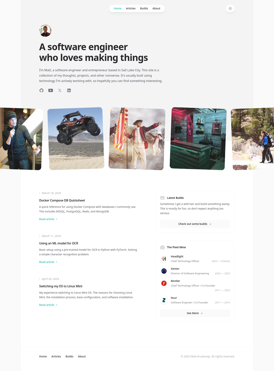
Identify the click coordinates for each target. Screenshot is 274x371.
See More (195, 313)
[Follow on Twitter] (60, 90)
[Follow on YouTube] (51, 90)
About (156, 8)
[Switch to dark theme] (230, 8)
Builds (144, 8)
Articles (131, 8)
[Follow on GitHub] (41, 90)
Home (117, 9)
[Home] (45, 31)
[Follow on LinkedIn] (69, 90)
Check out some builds (195, 224)
